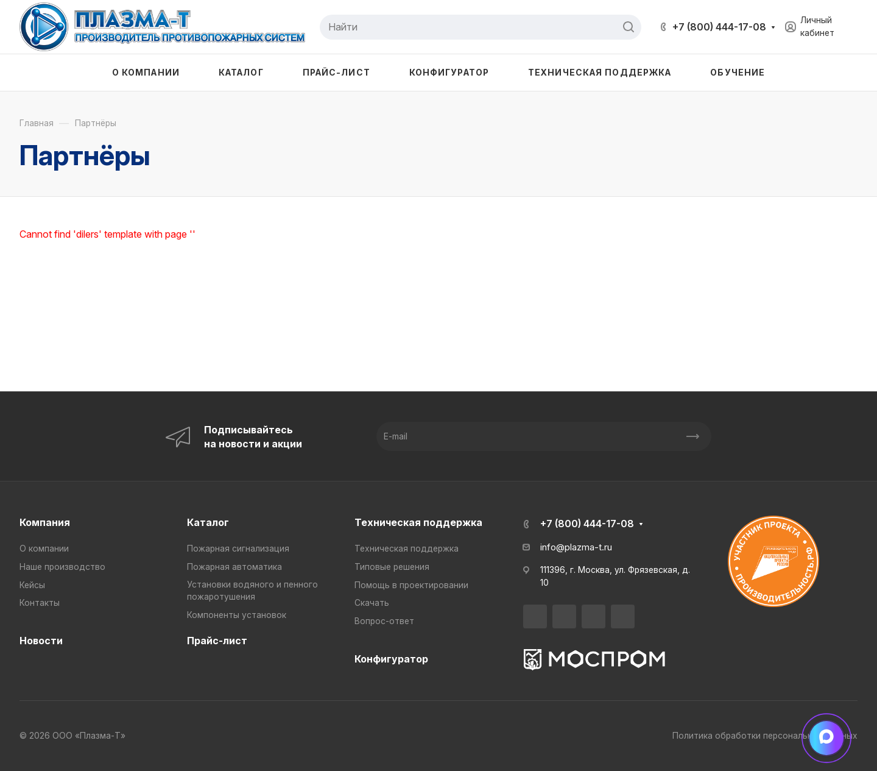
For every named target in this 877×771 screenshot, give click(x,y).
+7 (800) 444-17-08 (719, 27)
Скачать (371, 603)
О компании (44, 548)
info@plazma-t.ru (576, 547)
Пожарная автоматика (234, 567)
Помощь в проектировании (411, 585)
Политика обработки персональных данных (765, 736)
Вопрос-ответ (384, 621)
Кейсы (32, 585)
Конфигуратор (391, 659)
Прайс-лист (217, 640)
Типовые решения (391, 567)
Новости (41, 640)
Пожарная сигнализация (238, 548)
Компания (44, 522)
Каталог (208, 522)
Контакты (39, 603)
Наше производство (62, 567)
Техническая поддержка (418, 522)
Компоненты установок (236, 615)
